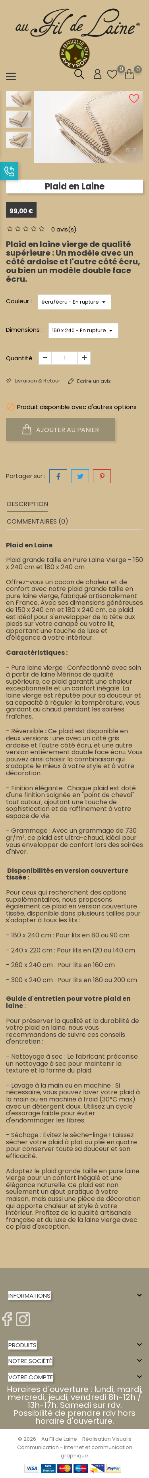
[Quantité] (64, 358)
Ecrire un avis (93, 381)
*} (74, 302)
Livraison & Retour (37, 380)
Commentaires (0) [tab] (37, 521)
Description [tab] (27, 504)
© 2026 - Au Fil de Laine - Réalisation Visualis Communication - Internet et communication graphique (74, 1447)
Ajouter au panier (60, 430)
